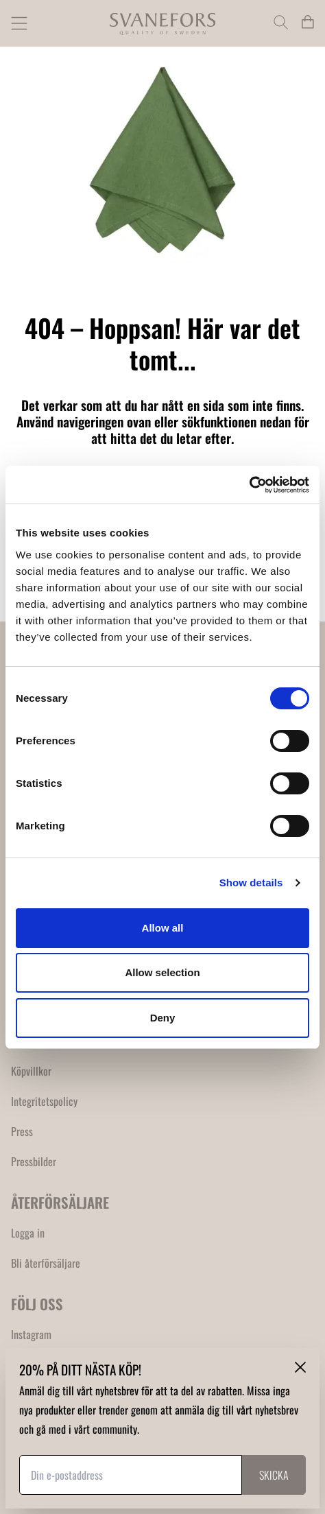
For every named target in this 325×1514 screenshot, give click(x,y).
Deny (163, 1018)
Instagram (31, 1334)
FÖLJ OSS (37, 1303)
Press (22, 1131)
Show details (251, 882)
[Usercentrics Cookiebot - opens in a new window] (249, 485)
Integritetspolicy (44, 1101)
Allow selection (162, 972)
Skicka (274, 1475)
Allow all (163, 928)
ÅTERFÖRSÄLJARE (60, 1202)
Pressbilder (33, 1161)
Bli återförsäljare (45, 1263)
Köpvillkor (31, 1071)
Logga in (28, 1233)
